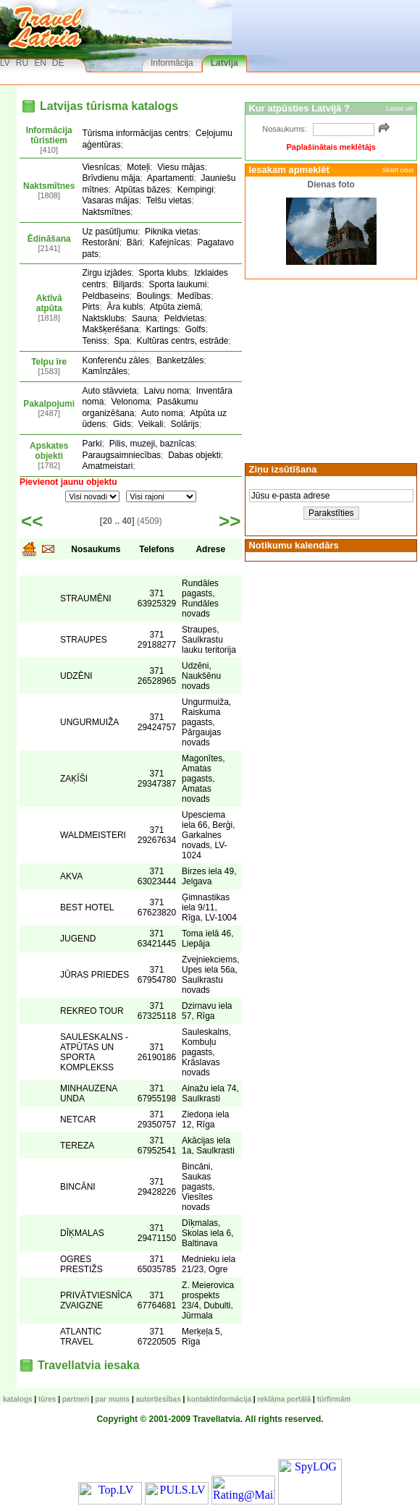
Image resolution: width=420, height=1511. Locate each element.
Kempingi (195, 190)
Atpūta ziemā (175, 307)
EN (40, 63)
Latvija (224, 63)
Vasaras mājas (110, 200)
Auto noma (162, 413)
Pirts (90, 307)
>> (229, 521)
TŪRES (47, 1399)
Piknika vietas (171, 232)
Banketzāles (179, 360)
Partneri (75, 1399)
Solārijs (185, 424)
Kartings (161, 329)
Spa (121, 341)
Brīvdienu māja (111, 178)
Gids (122, 424)
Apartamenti (170, 178)
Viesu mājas (180, 167)
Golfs (195, 329)
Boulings (153, 296)
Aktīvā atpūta (49, 303)
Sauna (144, 318)
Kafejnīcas (169, 242)
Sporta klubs (162, 273)
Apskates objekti (49, 451)
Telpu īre (49, 362)
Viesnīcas (100, 167)
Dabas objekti (194, 455)
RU (22, 63)
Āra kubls (124, 307)
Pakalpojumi (49, 404)
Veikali (151, 424)
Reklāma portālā (284, 1399)
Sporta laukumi (177, 284)
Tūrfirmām (334, 1399)
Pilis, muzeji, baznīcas (152, 444)
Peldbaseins (105, 296)
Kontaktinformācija (219, 1399)
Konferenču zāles (115, 360)
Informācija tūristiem (49, 135)
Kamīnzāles (104, 371)
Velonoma (130, 402)
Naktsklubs (103, 318)
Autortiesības (158, 1399)
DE (58, 63)
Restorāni (100, 242)
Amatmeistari (107, 466)
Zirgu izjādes (106, 273)
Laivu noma (166, 391)
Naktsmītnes (49, 186)
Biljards (127, 284)
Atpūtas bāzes (142, 190)
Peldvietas (184, 318)
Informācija (172, 63)
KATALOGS (18, 1399)
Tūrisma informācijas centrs (135, 133)
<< (32, 521)
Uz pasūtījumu (110, 232)
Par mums (112, 1399)
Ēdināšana (49, 239)
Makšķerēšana (110, 329)
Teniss (94, 341)
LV (5, 63)
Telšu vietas (169, 200)
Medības (194, 296)
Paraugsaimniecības (121, 455)
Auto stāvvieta (109, 391)
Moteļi (138, 167)
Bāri (134, 242)
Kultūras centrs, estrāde (183, 341)
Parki (91, 444)
